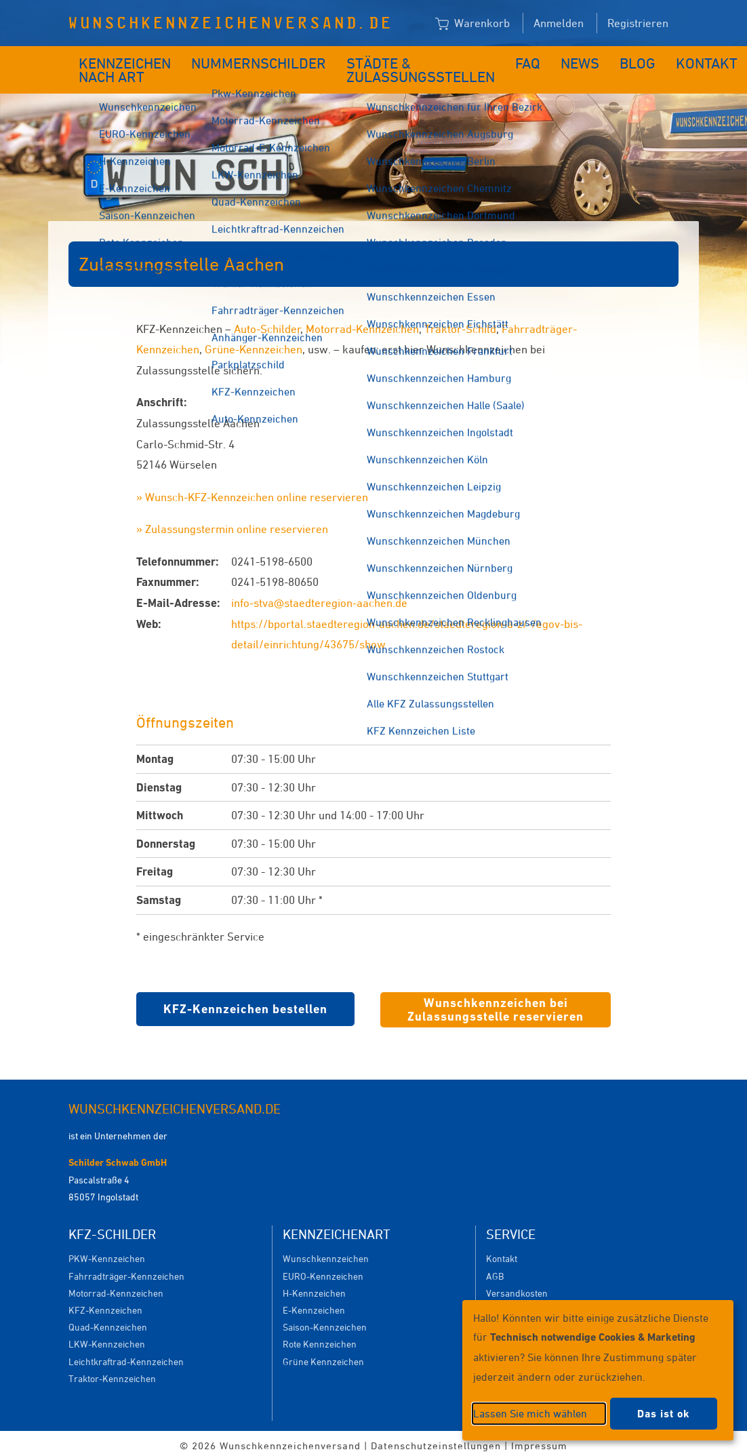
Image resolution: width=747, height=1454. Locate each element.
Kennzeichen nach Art (116, 66)
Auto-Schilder (267, 322)
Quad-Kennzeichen (107, 1320)
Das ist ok (663, 1413)
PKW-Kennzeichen (106, 1251)
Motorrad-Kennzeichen (362, 322)
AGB (495, 1269)
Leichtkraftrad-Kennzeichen (126, 1354)
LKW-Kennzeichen (106, 1337)
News (536, 59)
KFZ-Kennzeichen (105, 1303)
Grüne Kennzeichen (323, 1354)
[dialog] (597, 1370)
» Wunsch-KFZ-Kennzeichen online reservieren (252, 490)
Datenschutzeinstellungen (436, 1439)
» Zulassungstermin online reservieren (232, 522)
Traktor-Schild (460, 322)
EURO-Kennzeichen (323, 1269)
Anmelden (558, 23)
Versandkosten (517, 1286)
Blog (586, 59)
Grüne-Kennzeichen (253, 342)
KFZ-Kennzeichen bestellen (245, 1002)
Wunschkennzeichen (326, 1251)
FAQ (490, 59)
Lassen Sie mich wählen (530, 1413)
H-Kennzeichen (314, 1286)
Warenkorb (472, 23)
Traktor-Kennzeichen (112, 1371)
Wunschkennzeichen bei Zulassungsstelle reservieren (495, 1003)
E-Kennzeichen (314, 1303)
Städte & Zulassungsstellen (385, 66)
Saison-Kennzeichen (325, 1320)
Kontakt (644, 59)
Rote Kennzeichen (320, 1337)
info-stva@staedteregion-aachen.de (319, 596)
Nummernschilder (253, 59)
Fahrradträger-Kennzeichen (126, 1269)
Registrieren (637, 23)
